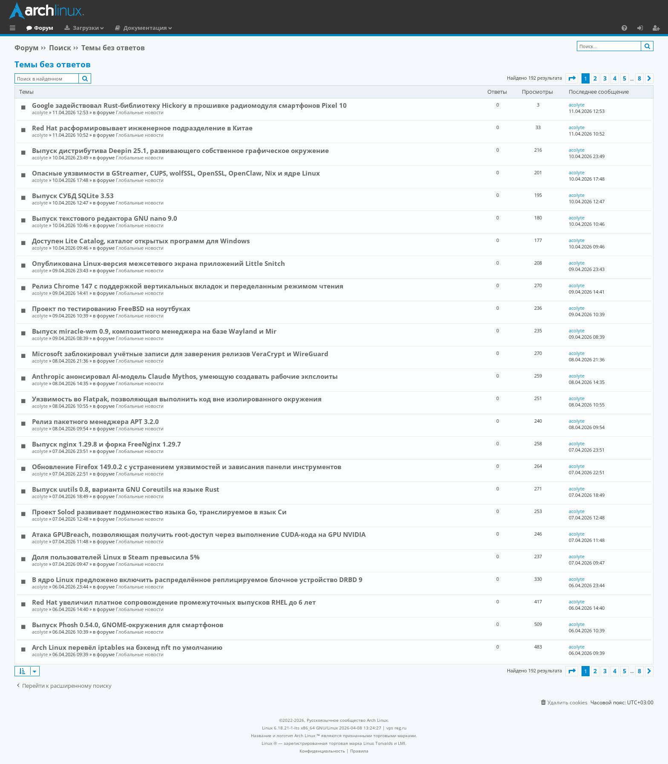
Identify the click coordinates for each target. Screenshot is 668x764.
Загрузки (121, 28)
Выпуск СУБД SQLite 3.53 (73, 195)
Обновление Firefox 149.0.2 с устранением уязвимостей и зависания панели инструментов (186, 466)
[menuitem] (624, 27)
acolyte (40, 112)
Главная (38, 28)
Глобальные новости (140, 112)
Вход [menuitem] (643, 29)
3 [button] (605, 78)
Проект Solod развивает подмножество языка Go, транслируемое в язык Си (159, 511)
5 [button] (624, 78)
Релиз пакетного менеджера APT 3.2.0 (95, 421)
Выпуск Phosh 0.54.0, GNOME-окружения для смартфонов (127, 624)
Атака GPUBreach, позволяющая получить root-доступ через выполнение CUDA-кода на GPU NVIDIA (199, 534)
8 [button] (639, 78)
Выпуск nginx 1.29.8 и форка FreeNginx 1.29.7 (106, 444)
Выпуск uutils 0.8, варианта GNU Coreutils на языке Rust (125, 489)
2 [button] (595, 78)
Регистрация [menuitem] (657, 29)
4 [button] (614, 78)
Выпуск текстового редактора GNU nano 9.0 (104, 218)
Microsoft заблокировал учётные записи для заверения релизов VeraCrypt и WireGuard (180, 353)
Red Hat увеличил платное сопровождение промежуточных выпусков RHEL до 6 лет (174, 602)
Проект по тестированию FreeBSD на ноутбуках (111, 308)
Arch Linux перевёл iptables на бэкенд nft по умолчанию (127, 647)
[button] (571, 78)
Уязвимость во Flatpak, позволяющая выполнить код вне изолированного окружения (177, 399)
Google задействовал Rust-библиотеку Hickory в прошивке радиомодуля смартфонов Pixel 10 (189, 105)
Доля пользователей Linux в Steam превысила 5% (116, 557)
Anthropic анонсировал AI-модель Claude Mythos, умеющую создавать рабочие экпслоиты (185, 376)
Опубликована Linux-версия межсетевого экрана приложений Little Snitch (158, 263)
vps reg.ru (396, 728)
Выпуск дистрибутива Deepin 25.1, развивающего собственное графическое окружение (180, 150)
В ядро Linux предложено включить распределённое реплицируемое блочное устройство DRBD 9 (197, 579)
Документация (180, 28)
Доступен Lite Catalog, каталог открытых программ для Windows (141, 240)
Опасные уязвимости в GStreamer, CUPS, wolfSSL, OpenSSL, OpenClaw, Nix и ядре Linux (176, 173)
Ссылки (14, 29)
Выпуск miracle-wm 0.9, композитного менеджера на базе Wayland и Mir (154, 331)
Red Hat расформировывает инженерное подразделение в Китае (142, 128)
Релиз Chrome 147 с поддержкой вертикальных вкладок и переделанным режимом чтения (187, 286)
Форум (78, 28)
